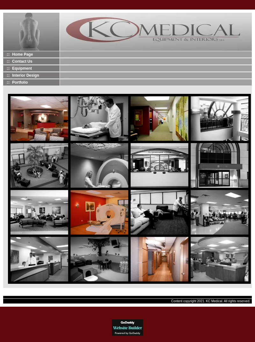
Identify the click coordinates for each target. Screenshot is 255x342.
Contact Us (22, 61)
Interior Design (25, 75)
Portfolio (20, 82)
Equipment (22, 68)
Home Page (22, 54)
